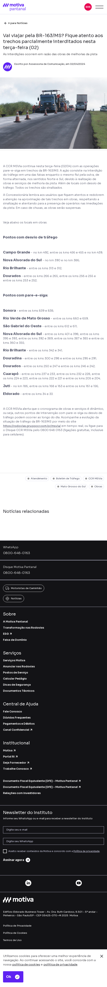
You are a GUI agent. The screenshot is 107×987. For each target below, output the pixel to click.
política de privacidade (60, 964)
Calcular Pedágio (15, 678)
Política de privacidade (86, 851)
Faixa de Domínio (15, 639)
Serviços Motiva (14, 660)
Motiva (9, 750)
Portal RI (10, 756)
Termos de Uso (12, 940)
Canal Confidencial (18, 729)
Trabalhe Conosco (17, 768)
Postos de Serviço (15, 672)
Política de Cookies (15, 933)
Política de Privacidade (17, 925)
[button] (88, 7)
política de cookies (26, 964)
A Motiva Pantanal (15, 621)
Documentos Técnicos (18, 690)
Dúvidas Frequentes (17, 717)
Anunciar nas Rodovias (19, 666)
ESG (7, 633)
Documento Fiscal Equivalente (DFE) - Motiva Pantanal (42, 780)
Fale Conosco (12, 711)
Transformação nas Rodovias (23, 627)
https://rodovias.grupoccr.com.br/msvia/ (32, 426)
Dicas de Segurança (17, 684)
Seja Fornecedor (16, 762)
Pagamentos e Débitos (19, 723)
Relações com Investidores (22, 793)
